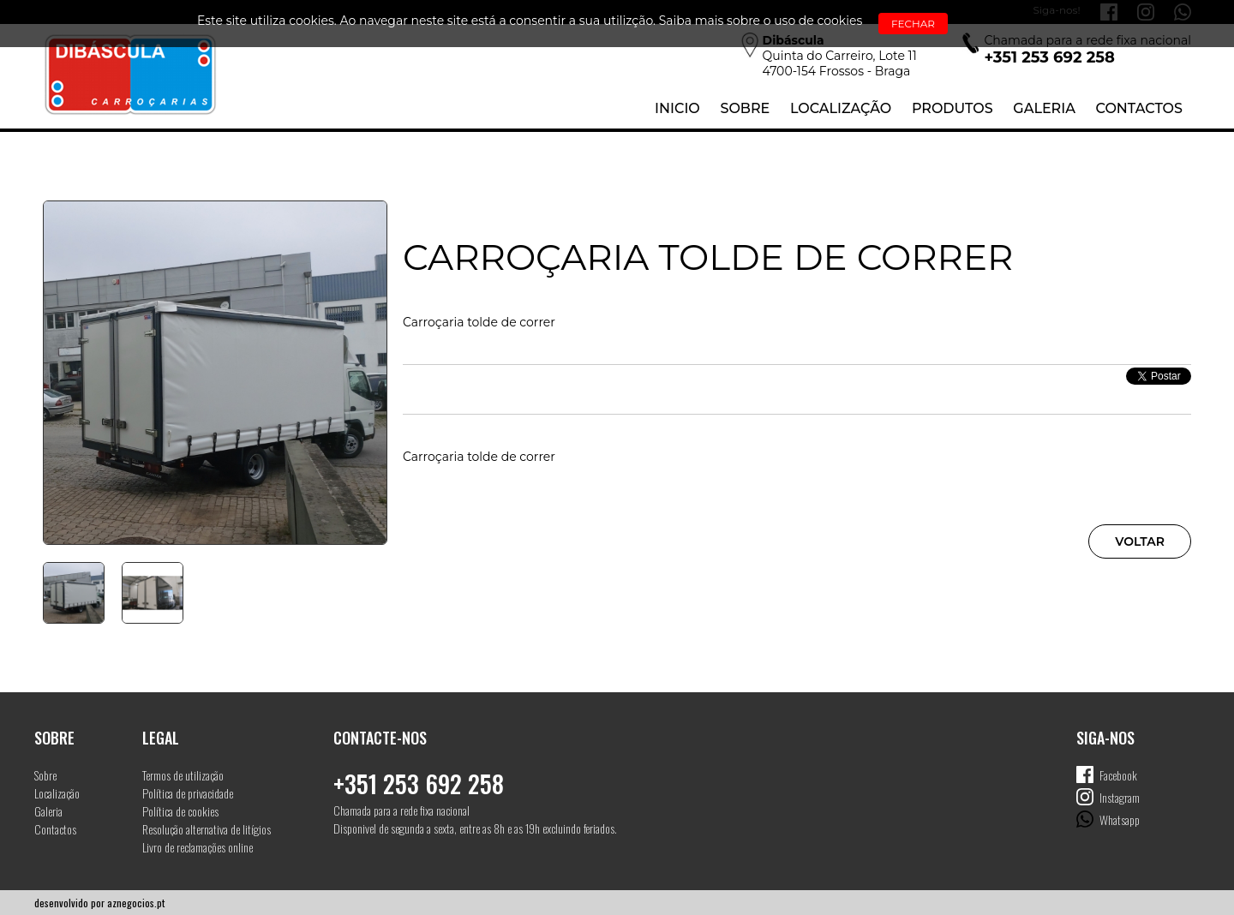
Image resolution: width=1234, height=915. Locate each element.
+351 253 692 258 (418, 783)
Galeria (1044, 108)
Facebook (1118, 775)
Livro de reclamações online (197, 847)
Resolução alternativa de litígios (206, 829)
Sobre (745, 108)
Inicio (677, 108)
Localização (840, 108)
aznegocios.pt (136, 902)
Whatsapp (1119, 819)
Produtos (952, 108)
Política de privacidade (187, 793)
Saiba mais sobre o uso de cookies (761, 20)
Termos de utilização (183, 775)
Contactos (1139, 108)
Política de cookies (180, 811)
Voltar (1140, 541)
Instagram (1119, 797)
